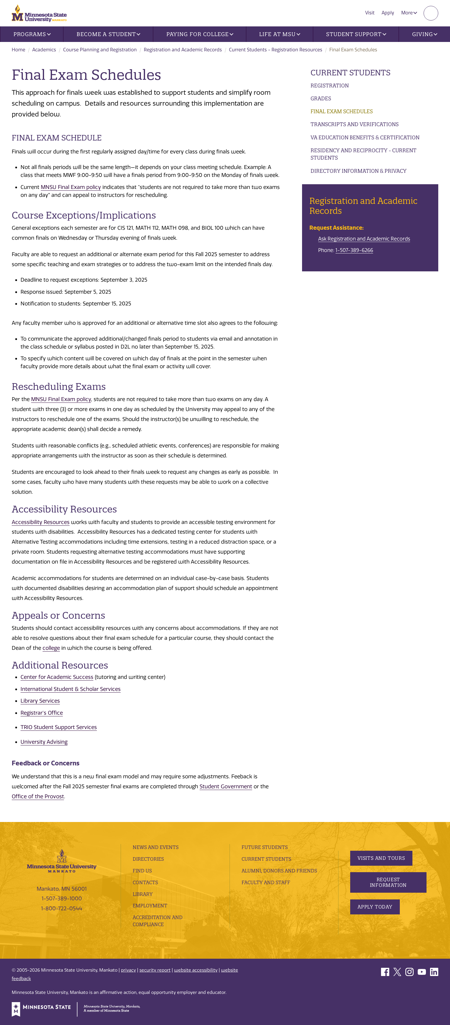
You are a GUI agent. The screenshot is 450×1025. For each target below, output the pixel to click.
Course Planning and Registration (100, 50)
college (51, 648)
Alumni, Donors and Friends (279, 871)
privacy (128, 970)
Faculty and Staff (266, 882)
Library (143, 894)
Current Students (350, 72)
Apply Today (375, 907)
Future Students (265, 847)
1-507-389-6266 (354, 250)
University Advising (44, 742)
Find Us (142, 871)
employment (150, 906)
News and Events (155, 847)
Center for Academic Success (57, 677)
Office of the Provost (38, 796)
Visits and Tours (381, 858)
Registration (330, 85)
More (409, 13)
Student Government (226, 786)
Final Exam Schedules (342, 111)
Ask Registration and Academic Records (364, 239)
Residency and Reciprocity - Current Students (364, 154)
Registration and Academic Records (183, 50)
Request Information (388, 882)
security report (155, 970)
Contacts (145, 882)
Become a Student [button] (108, 34)
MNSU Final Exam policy (71, 187)
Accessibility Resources (41, 522)
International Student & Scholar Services (71, 689)
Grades (321, 98)
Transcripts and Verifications (355, 124)
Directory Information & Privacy (359, 171)
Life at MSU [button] (279, 34)
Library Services (40, 701)
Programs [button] (32, 34)
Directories (148, 859)
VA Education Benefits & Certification (365, 137)
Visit (370, 13)
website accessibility (196, 970)
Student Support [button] (356, 34)
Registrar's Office (42, 713)
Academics (44, 50)
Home (18, 50)
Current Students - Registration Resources (275, 50)
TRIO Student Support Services (59, 727)
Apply (388, 13)
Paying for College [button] (199, 34)
